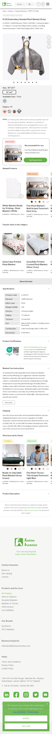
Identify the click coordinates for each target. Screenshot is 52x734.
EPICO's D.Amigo (33, 11)
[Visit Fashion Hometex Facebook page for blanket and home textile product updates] (16, 694)
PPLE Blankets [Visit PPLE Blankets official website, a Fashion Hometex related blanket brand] (8, 629)
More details (9, 402)
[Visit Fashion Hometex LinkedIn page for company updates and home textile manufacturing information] (6, 694)
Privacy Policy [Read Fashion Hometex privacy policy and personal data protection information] (7, 665)
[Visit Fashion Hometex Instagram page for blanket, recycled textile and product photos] (26, 694)
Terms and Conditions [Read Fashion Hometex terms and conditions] (11, 661)
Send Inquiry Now (35, 160)
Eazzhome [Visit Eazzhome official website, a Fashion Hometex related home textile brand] (6, 626)
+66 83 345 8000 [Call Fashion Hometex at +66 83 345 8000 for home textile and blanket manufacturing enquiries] (11, 685)
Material (8, 299)
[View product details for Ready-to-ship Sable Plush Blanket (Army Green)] (13, 455)
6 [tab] (32, 82)
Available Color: (12, 96)
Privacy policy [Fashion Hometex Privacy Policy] (33, 711)
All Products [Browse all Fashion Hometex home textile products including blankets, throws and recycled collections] (7, 593)
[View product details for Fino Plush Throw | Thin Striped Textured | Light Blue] (38, 455)
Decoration (10, 332)
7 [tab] (36, 82)
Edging (8, 315)
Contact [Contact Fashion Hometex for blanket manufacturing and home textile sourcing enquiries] (5, 577)
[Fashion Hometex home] (7, 4)
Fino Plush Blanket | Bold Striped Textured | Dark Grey (36, 151)
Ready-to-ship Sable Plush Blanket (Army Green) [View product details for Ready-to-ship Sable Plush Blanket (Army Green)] (12, 475)
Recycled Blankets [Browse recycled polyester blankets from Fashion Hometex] (9, 600)
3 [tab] (21, 82)
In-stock (7, 441)
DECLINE (26, 726)
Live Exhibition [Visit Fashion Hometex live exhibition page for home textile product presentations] (8, 610)
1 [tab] (13, 82)
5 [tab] (28, 82)
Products (10, 11)
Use (7, 323)
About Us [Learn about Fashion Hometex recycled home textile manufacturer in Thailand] (6, 570)
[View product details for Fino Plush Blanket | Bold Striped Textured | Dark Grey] (38, 188)
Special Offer (10, 141)
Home (4, 11)
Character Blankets (21, 11)
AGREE (26, 718)
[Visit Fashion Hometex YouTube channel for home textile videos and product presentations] (45, 694)
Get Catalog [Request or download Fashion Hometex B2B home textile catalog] (7, 573)
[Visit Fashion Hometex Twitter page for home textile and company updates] (36, 694)
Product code (11, 295)
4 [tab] (25, 82)
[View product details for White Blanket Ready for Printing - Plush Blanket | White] (13, 188)
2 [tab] (17, 82)
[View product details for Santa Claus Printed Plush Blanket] (13, 244)
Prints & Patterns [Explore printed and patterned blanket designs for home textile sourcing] (9, 596)
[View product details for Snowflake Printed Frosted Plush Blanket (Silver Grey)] (38, 244)
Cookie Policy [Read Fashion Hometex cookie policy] (7, 668)
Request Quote (33, 510)
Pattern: (7, 106)
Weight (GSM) (11, 307)
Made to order (32, 174)
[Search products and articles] (24, 4)
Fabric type (10, 303)
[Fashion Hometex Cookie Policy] (19, 711)
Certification (10, 328)
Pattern (8, 311)
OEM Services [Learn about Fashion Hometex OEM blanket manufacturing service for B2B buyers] (8, 607)
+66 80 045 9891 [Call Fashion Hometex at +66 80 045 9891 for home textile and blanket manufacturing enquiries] (26, 685)
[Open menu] (47, 3)
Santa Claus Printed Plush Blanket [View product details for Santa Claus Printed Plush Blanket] (11, 263)
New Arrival (32, 441)
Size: (9, 87)
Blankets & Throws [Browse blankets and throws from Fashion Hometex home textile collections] (10, 603)
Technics (9, 319)
